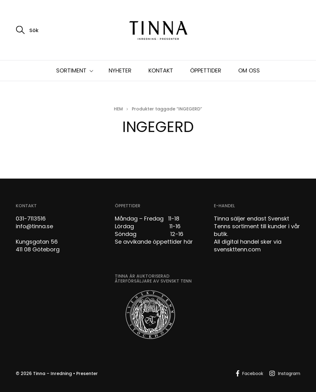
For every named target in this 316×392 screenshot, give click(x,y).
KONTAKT (160, 70)
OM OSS (249, 70)
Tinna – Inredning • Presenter (65, 373)
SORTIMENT (71, 70)
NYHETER (120, 70)
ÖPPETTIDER (205, 70)
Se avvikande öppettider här (154, 242)
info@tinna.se (34, 226)
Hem (118, 109)
